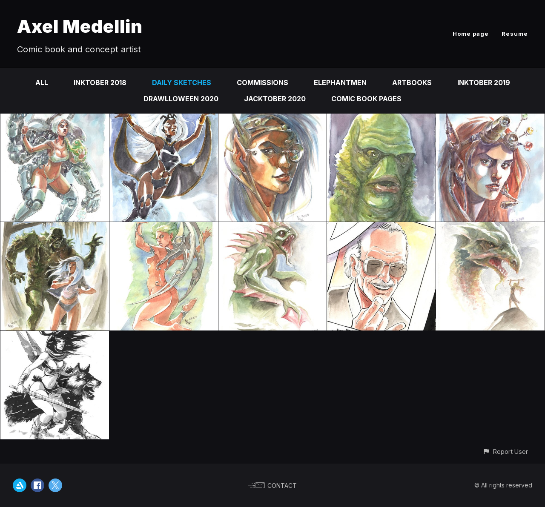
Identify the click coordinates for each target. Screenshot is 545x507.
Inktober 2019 (483, 82)
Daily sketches (181, 82)
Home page (471, 33)
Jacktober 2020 (275, 98)
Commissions (262, 82)
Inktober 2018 (100, 82)
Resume (515, 33)
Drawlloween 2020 (180, 98)
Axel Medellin (80, 26)
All (41, 82)
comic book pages (366, 98)
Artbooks (412, 82)
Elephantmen (340, 82)
